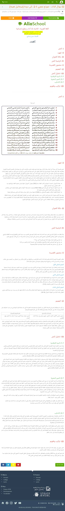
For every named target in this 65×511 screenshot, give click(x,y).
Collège (4, 479)
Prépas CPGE (6, 489)
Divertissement (6, 491)
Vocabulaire (5, 493)
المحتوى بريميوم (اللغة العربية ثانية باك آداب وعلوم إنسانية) (31, 11)
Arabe (5, 2)
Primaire (4, 477)
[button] (61, 2)
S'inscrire (52, 503)
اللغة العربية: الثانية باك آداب (53, 11)
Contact (57, 504)
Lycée (4, 482)
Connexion (42, 503)
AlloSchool (27, 507)
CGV (62, 503)
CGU (58, 503)
